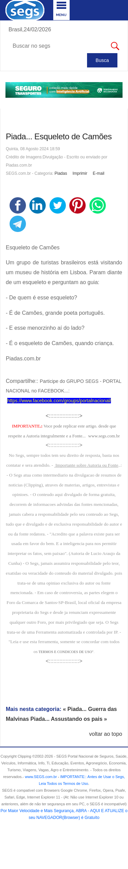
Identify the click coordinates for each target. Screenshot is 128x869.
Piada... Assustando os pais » (68, 719)
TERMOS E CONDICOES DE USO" (66, 652)
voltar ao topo (105, 734)
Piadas (61, 173)
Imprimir (79, 173)
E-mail (98, 173)
